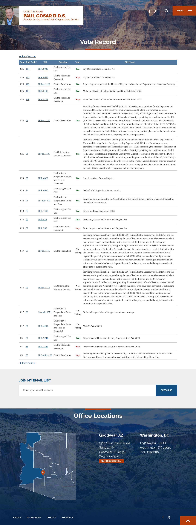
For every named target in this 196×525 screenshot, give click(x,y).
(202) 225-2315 (149, 452)
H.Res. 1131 (44, 120)
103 (28, 77)
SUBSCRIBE (166, 390)
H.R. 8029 (43, 69)
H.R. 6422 (43, 178)
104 (28, 69)
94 (27, 211)
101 (28, 91)
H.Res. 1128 (44, 84)
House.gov (67, 517)
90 (27, 287)
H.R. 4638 (43, 190)
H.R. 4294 (43, 326)
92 (27, 228)
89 (27, 312)
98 (27, 154)
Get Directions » (111, 461)
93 (27, 219)
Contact (51, 517)
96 (27, 190)
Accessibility (34, 517)
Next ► (31, 56)
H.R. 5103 (43, 91)
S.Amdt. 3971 (44, 312)
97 (27, 178)
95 (27, 200)
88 (27, 326)
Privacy (17, 517)
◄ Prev (23, 56)
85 (27, 355)
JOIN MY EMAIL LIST (35, 380)
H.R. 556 (42, 219)
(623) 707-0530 (109, 456)
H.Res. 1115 (44, 251)
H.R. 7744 (43, 338)
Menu (185, 11)
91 (27, 251)
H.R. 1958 (43, 211)
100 (28, 99)
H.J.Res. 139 (44, 200)
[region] (98, 210)
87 (27, 338)
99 (27, 120)
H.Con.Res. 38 (45, 355)
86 (27, 346)
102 (28, 84)
